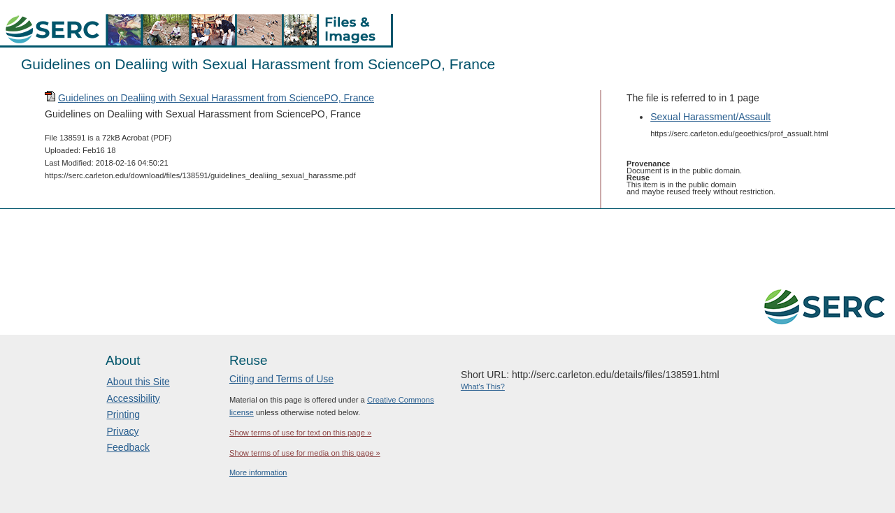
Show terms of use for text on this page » (300, 432)
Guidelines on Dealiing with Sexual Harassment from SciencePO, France (216, 97)
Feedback (128, 447)
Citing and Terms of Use (281, 378)
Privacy (123, 431)
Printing (123, 414)
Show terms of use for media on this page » (304, 453)
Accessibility (133, 398)
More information (258, 472)
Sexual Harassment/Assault (710, 116)
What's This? (483, 386)
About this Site (138, 381)
